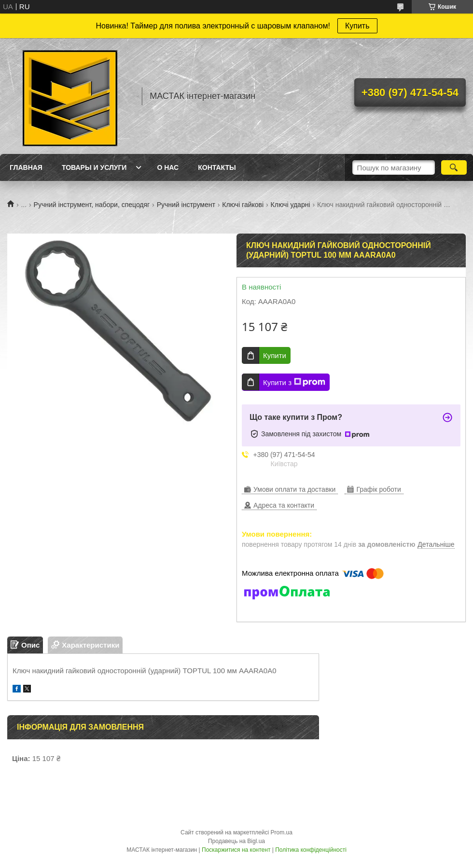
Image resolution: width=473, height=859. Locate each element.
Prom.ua (281, 832)
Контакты (217, 167)
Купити (274, 355)
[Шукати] (454, 167)
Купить (357, 26)
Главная (26, 167)
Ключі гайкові (243, 204)
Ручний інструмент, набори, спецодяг (92, 204)
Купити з (294, 382)
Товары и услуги (94, 167)
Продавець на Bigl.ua (236, 841)
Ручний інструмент (186, 204)
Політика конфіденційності (311, 849)
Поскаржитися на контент (236, 849)
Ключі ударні (290, 204)
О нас (168, 167)
